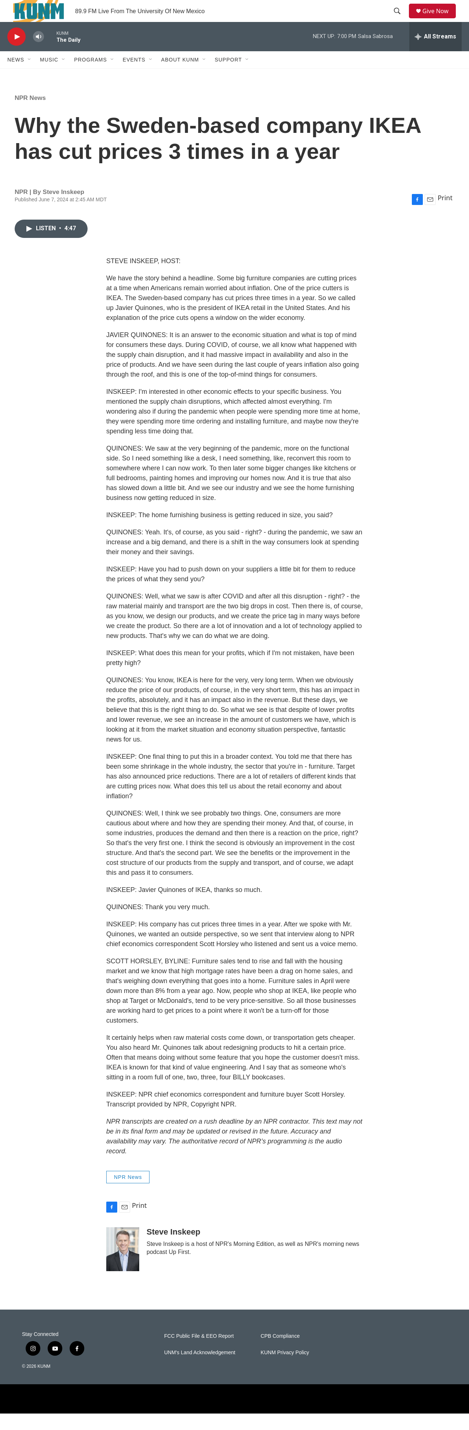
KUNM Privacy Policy (285, 1369)
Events (134, 76)
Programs (90, 76)
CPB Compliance (280, 1352)
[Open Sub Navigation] (30, 76)
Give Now (439, 19)
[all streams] (435, 53)
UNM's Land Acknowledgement (199, 1369)
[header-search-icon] (400, 19)
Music (49, 76)
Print (445, 214)
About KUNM (180, 76)
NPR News (30, 114)
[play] (16, 53)
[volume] (38, 53)
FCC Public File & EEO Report (199, 1352)
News (15, 76)
